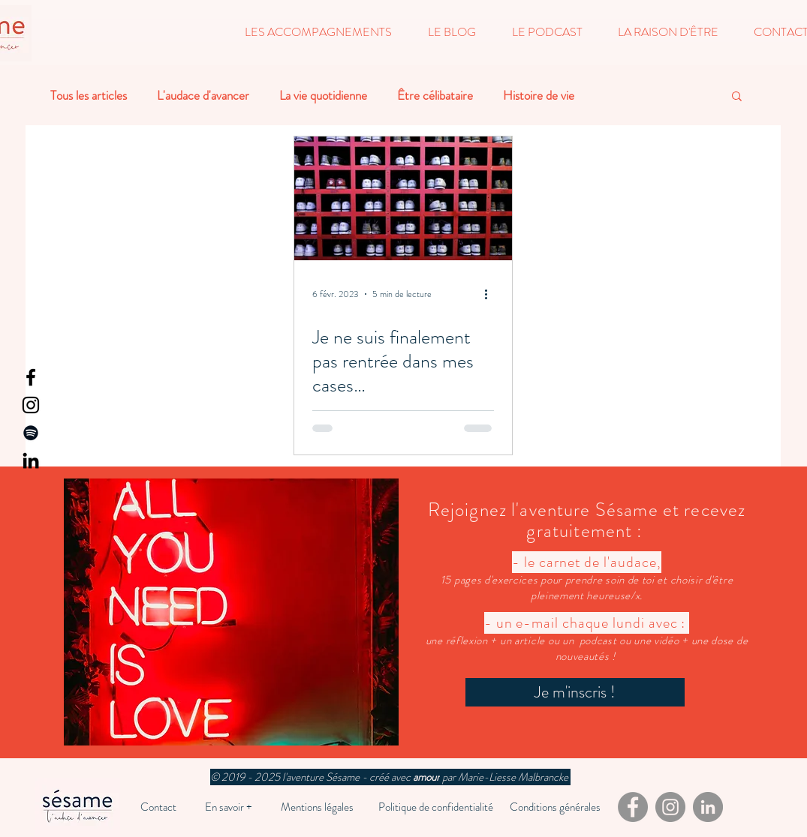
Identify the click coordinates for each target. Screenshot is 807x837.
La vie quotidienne (323, 96)
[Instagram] (31, 405)
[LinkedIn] (31, 460)
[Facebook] (31, 377)
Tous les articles (88, 96)
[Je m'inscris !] (575, 692)
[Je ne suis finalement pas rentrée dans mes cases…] (403, 198)
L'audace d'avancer (203, 96)
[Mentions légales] (317, 807)
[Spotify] (31, 433)
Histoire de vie (538, 96)
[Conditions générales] (555, 807)
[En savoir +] (228, 807)
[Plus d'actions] (492, 294)
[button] (318, 32)
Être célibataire (435, 96)
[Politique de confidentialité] (436, 807)
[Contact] (158, 807)
